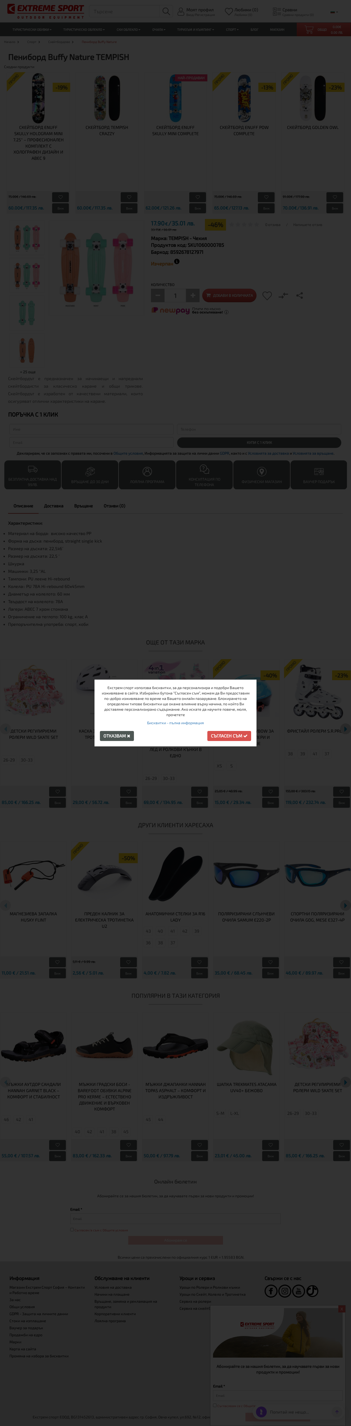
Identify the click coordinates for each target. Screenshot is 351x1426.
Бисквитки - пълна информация (175, 722)
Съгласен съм (229, 735)
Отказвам (116, 735)
